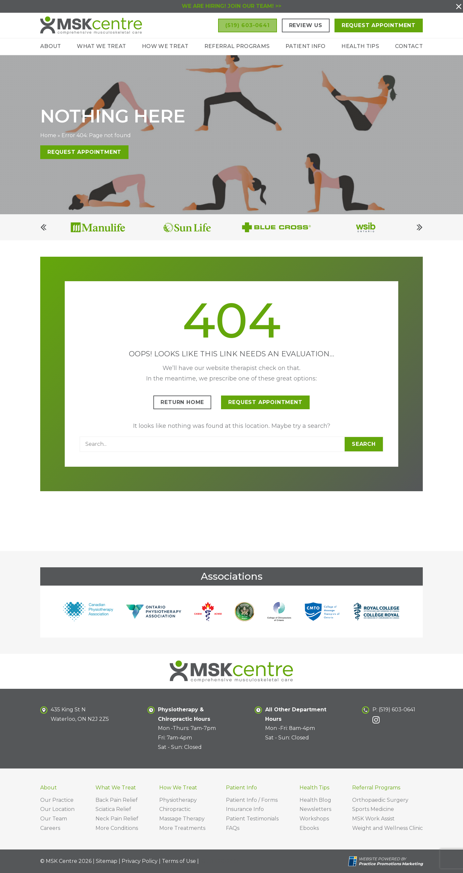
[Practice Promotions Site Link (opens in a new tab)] (353, 861)
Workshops (314, 819)
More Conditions (116, 828)
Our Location (57, 809)
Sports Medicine (373, 809)
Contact (409, 46)
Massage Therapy (182, 819)
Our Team (53, 819)
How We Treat (165, 46)
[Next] (419, 231)
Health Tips (360, 46)
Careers (50, 828)
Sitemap (106, 861)
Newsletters (315, 809)
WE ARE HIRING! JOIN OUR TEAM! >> (231, 6)
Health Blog (315, 800)
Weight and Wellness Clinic (387, 828)
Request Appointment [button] (379, 25)
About (50, 46)
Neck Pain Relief (116, 819)
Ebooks (309, 828)
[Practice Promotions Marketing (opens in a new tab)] (391, 863)
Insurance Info (245, 809)
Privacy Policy (140, 861)
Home (48, 140)
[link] (376, 720)
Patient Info (305, 46)
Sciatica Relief (113, 809)
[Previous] (43, 231)
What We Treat (101, 46)
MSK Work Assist (373, 819)
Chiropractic (175, 809)
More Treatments (182, 828)
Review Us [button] (305, 25)
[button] (458, 6)
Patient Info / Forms (252, 800)
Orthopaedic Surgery (380, 800)
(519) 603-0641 (397, 709)
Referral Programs (236, 46)
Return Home (182, 406)
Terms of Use (179, 861)
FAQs (232, 828)
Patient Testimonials (252, 819)
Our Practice (57, 800)
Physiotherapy (178, 800)
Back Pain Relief (116, 800)
